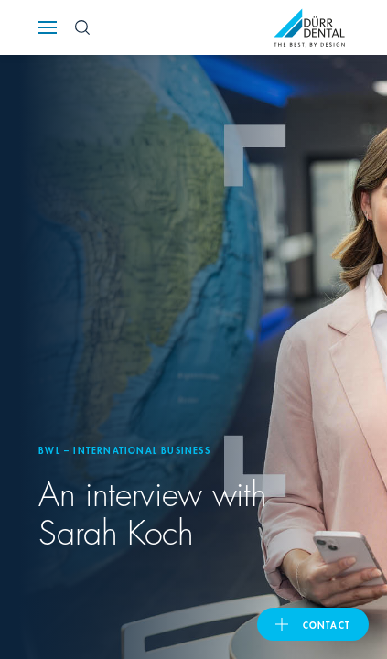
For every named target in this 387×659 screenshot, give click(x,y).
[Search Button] (82, 27)
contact (326, 624)
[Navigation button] (47, 27)
